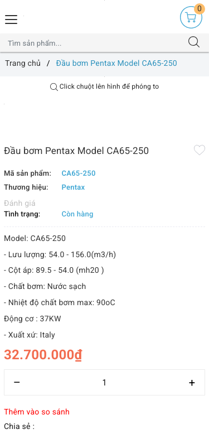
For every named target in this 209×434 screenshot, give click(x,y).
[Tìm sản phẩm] (93, 43)
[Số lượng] (104, 382)
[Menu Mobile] (12, 18)
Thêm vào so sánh (37, 412)
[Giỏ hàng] (191, 17)
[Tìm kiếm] (194, 43)
